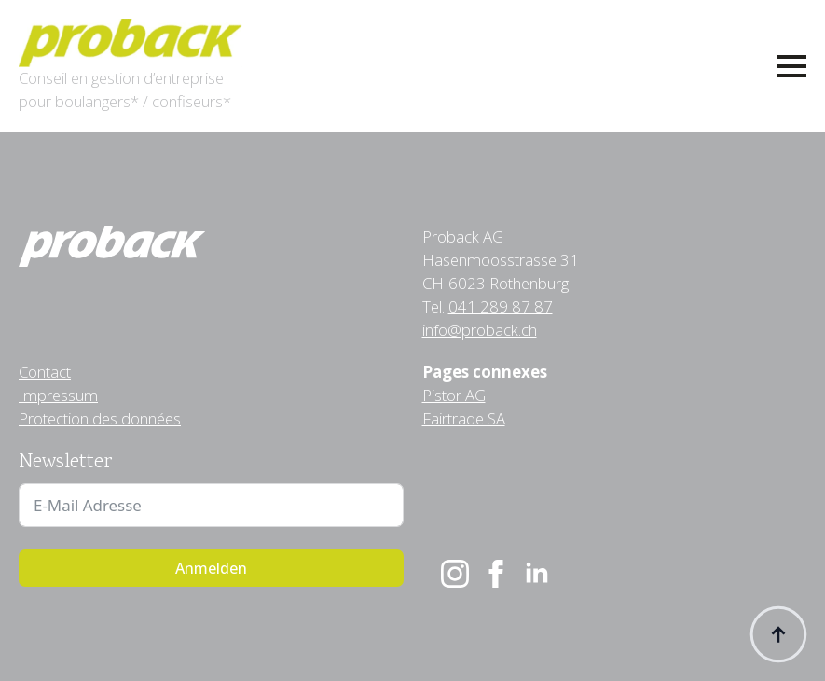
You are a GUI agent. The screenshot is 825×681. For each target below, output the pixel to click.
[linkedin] (537, 574)
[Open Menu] (791, 66)
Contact (45, 371)
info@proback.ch (479, 329)
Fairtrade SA (463, 418)
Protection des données (100, 418)
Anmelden (211, 568)
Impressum (58, 395)
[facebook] (496, 574)
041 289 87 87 (500, 306)
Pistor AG (454, 395)
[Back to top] (778, 634)
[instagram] (455, 574)
